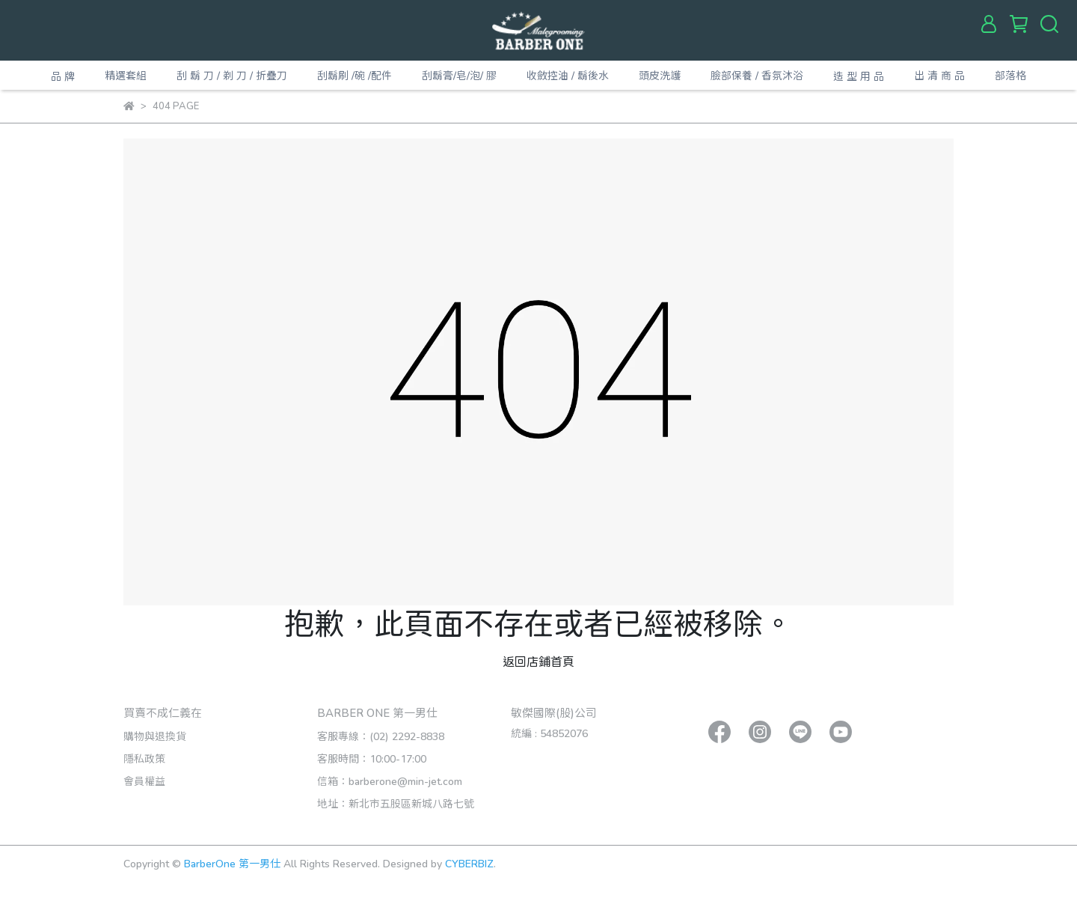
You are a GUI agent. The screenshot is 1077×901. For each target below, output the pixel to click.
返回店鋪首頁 (538, 661)
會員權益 (144, 781)
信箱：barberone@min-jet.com (389, 781)
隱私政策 (144, 758)
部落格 (1010, 75)
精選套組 (126, 75)
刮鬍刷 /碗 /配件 (354, 75)
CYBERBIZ (469, 863)
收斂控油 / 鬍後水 (568, 75)
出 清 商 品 (939, 75)
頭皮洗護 (660, 75)
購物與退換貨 (154, 736)
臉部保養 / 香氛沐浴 (757, 75)
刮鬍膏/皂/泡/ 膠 (459, 75)
